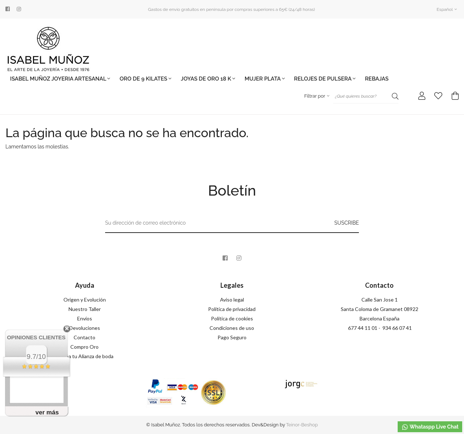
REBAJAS (377, 78)
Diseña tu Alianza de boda (84, 356)
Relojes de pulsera (325, 78)
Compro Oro (84, 347)
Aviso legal (232, 299)
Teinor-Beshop (302, 424)
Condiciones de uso (232, 328)
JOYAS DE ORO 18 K (208, 78)
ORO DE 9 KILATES (145, 78)
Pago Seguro (232, 337)
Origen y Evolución (84, 299)
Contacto (84, 337)
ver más (47, 412)
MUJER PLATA (265, 78)
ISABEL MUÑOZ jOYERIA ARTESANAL (60, 78)
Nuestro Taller (85, 309)
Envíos (84, 318)
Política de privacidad (232, 309)
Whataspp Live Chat (430, 427)
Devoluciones (84, 328)
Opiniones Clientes (36, 337)
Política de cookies (232, 318)
